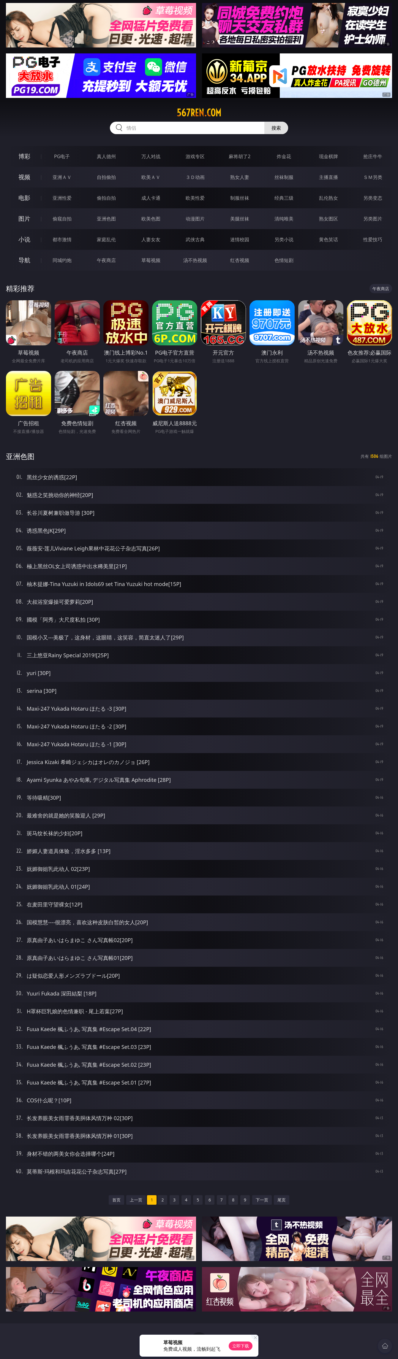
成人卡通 (150, 198)
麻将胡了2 (239, 156)
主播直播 (328, 177)
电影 (24, 198)
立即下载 (240, 1346)
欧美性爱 (195, 198)
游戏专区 (195, 156)
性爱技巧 (372, 239)
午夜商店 (106, 260)
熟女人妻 (239, 177)
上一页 (136, 1200)
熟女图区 (328, 218)
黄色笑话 (328, 239)
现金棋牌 (328, 156)
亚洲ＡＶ (62, 177)
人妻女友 (150, 239)
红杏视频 (239, 260)
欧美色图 (150, 218)
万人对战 (150, 156)
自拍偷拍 (106, 177)
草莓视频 (150, 260)
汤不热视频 (195, 260)
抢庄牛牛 (372, 156)
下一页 (262, 1200)
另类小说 (283, 239)
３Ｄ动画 (195, 177)
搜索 (276, 128)
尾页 (281, 1200)
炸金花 (284, 156)
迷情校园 (239, 239)
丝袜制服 (283, 177)
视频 (24, 177)
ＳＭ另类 (372, 177)
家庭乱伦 (106, 239)
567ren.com (199, 113)
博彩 (24, 156)
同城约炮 (62, 260)
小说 (24, 239)
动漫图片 (195, 218)
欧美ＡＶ (150, 177)
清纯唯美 (283, 218)
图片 (24, 219)
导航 (24, 260)
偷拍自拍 (106, 198)
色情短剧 (283, 260)
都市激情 (62, 239)
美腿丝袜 (239, 218)
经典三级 (283, 198)
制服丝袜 (239, 198)
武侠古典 (195, 239)
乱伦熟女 (328, 198)
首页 (116, 1200)
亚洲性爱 (62, 198)
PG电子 (62, 156)
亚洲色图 (106, 218)
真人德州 (106, 156)
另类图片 (372, 218)
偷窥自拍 (62, 218)
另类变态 (372, 198)
